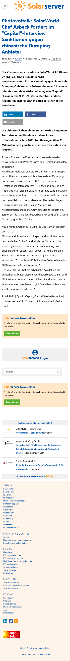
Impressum (8, 598)
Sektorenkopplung (11, 503)
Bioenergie (8, 509)
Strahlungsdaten (10, 567)
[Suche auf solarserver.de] (58, 371)
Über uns (7, 601)
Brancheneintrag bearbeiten (15, 543)
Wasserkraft (8, 512)
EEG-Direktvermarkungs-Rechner (17, 561)
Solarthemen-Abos (11, 582)
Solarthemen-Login (11, 588)
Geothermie (8, 515)
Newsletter (8, 552)
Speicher (7, 495)
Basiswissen (8, 573)
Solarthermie (8, 492)
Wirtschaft (15, 62)
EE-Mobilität (8, 497)
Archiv (18, 58)
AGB (5, 609)
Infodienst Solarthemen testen (16, 585)
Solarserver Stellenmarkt (35, 423)
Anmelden (12, 333)
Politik (44, 58)
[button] (12, 114)
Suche (6, 537)
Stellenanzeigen (10, 570)
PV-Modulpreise (10, 564)
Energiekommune (11, 527)
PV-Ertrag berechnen (12, 555)
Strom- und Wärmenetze (14, 500)
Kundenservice (9, 604)
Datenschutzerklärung (12, 607)
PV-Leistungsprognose (13, 558)
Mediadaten (8, 612)
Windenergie (8, 506)
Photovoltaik (31, 58)
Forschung (8, 518)
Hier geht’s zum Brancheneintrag (17, 540)
